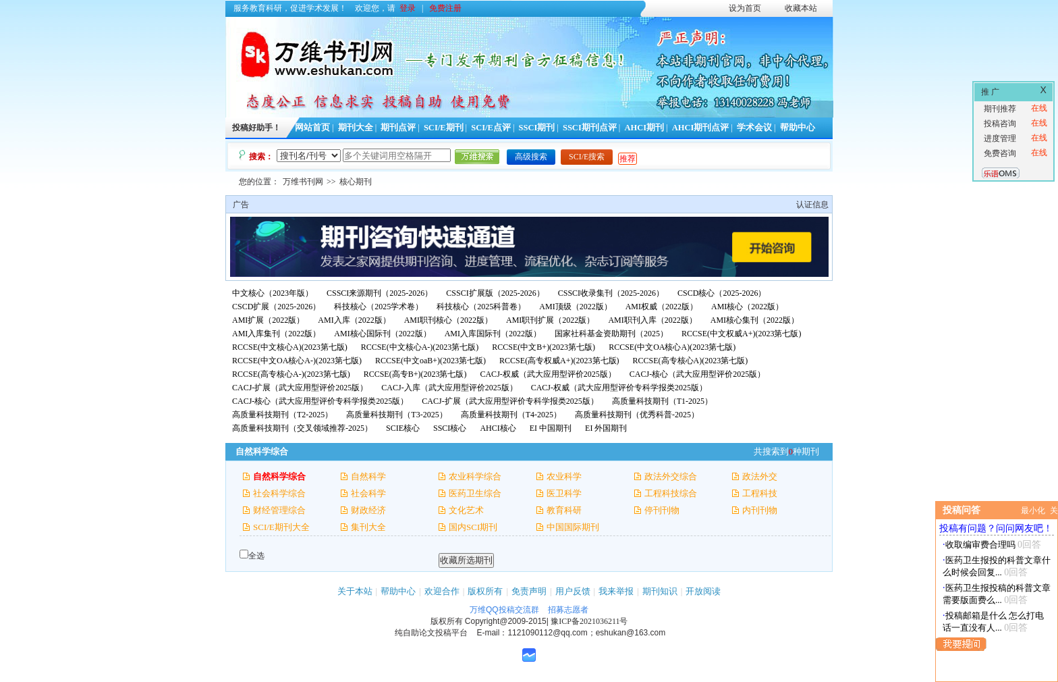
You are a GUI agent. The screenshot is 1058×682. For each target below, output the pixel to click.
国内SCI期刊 (473, 527)
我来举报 (616, 591)
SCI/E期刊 (444, 127)
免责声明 (529, 591)
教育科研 (564, 510)
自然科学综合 (279, 476)
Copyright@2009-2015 (506, 621)
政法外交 (759, 476)
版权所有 (485, 591)
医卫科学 (564, 493)
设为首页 (745, 8)
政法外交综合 (670, 476)
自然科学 (368, 476)
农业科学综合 (475, 476)
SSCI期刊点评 (590, 127)
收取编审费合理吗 (980, 545)
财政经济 (368, 510)
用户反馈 (572, 591)
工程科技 (759, 493)
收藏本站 (801, 8)
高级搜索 (531, 156)
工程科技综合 (670, 493)
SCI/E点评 (491, 127)
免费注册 (445, 8)
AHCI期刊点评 (700, 127)
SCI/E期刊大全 (281, 527)
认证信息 (812, 204)
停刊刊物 (661, 510)
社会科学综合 (279, 493)
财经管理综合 (279, 510)
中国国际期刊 (573, 527)
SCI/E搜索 (587, 156)
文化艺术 (466, 510)
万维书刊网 (303, 181)
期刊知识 (659, 591)
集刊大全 (368, 527)
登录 (407, 8)
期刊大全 (355, 127)
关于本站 (354, 591)
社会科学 (368, 493)
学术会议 (754, 127)
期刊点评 (398, 127)
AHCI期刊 (644, 127)
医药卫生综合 (475, 493)
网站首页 (312, 127)
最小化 (1033, 510)
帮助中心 (797, 127)
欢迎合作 (442, 591)
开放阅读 (703, 591)
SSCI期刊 (537, 127)
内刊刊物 (759, 510)
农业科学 (564, 476)
